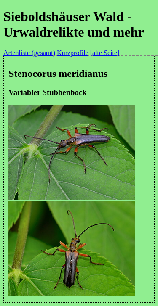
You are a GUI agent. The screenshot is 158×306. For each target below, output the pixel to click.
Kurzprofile (72, 52)
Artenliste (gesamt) (29, 52)
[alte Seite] (105, 52)
